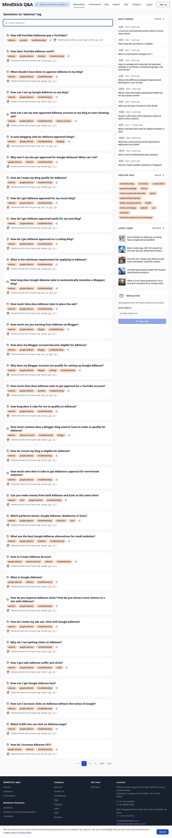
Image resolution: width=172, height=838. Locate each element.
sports (152, 193)
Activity (6, 787)
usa (153, 208)
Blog (107, 4)
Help (56, 812)
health (148, 203)
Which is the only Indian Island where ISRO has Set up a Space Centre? (140, 94)
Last (109, 763)
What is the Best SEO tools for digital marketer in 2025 (141, 130)
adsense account (64, 121)
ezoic (22, 500)
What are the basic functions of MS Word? (138, 105)
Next (102, 763)
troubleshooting (39, 40)
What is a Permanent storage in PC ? (135, 54)
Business (58, 817)
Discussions (79, 4)
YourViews (8, 816)
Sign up (163, 4)
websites (42, 541)
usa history (143, 184)
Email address (124, 307)
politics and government (130, 203)
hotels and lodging (128, 208)
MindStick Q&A (17, 4)
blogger (41, 329)
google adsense (26, 56)
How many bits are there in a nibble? (135, 43)
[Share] (50, 40)
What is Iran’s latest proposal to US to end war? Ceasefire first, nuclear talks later (145, 282)
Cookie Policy (9, 832)
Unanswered (95, 4)
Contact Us (59, 791)
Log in (150, 4)
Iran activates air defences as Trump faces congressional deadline (144, 238)
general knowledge (128, 188)
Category (136, 4)
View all (159, 19)
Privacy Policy (24, 832)
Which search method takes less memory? (138, 154)
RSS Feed (95, 787)
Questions (8, 791)
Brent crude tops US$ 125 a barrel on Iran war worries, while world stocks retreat (144, 249)
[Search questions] (52, 4)
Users (56, 808)
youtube (23, 40)
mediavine (61, 520)
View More (158, 228)
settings (52, 370)
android (144, 208)
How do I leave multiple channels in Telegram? (140, 165)
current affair (158, 184)
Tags (126, 4)
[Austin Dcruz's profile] (55, 40)
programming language (130, 198)
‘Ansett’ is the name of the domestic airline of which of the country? (139, 117)
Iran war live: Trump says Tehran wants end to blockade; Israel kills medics (145, 260)
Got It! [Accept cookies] (163, 832)
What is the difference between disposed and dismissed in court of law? (139, 81)
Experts (116, 4)
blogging (60, 141)
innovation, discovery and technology (136, 217)
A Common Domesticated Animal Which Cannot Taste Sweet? (140, 32)
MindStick (7, 807)
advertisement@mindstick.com (130, 823)
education (124, 212)
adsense (11, 40)
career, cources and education (132, 193)
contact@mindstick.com (127, 820)
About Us (58, 787)
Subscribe (142, 321)
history (144, 188)
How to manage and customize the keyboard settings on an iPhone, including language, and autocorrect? (140, 67)
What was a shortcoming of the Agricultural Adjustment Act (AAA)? (139, 143)
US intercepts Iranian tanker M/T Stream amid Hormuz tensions (146, 271)
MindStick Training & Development (19, 812)
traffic (59, 667)
